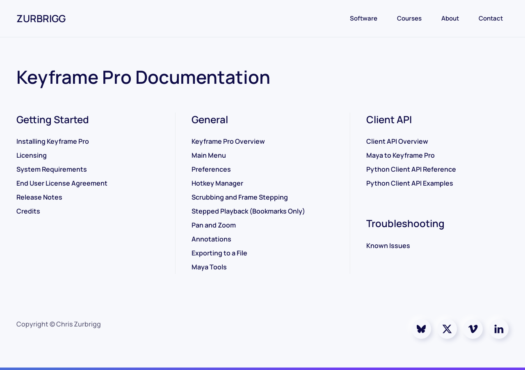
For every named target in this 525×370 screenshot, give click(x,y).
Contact (491, 18)
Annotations (211, 239)
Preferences (211, 169)
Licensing (31, 155)
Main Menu (209, 155)
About (450, 18)
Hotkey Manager (217, 183)
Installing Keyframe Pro (52, 141)
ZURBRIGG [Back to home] (41, 18)
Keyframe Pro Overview (228, 141)
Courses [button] (409, 18)
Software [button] (363, 18)
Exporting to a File (219, 252)
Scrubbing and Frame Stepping (240, 197)
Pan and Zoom (214, 225)
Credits (28, 211)
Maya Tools (209, 266)
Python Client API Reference (411, 169)
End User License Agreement (61, 183)
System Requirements (51, 169)
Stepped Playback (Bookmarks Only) (248, 211)
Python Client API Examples (409, 183)
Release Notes (39, 197)
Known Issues (388, 245)
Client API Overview (397, 141)
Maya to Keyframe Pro (400, 155)
